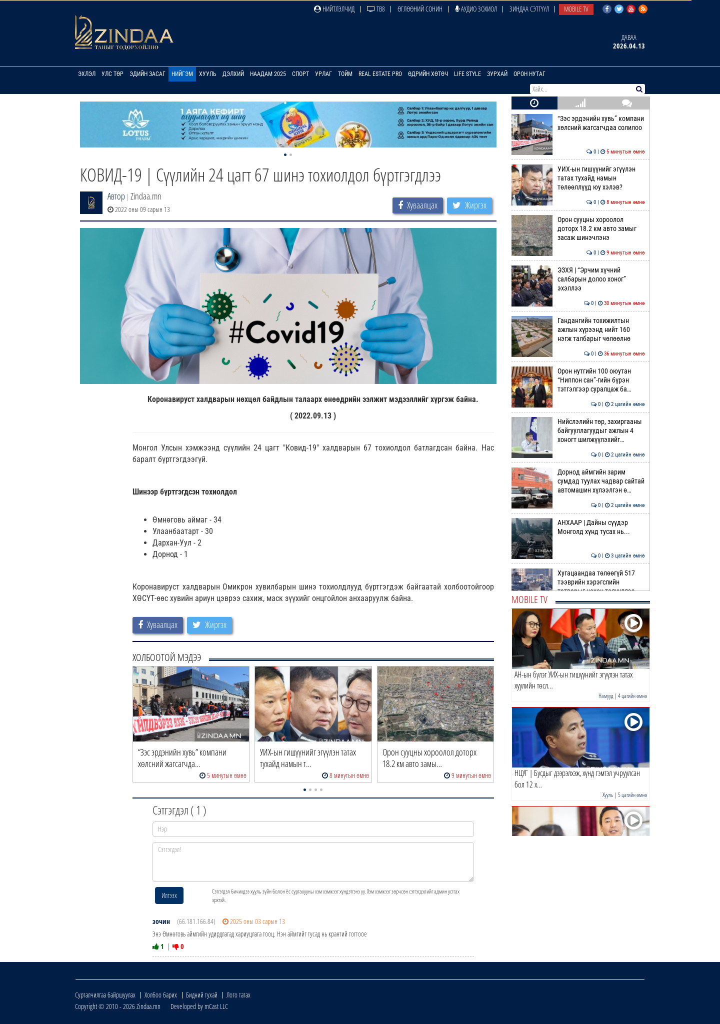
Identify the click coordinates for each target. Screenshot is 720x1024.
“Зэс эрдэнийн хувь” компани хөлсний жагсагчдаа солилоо (578, 123)
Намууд (606, 696)
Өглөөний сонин (420, 9)
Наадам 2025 (268, 74)
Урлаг (323, 74)
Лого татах (238, 995)
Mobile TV (576, 9)
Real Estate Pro (380, 74)
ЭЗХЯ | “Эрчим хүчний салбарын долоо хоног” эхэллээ (578, 279)
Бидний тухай (202, 995)
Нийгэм (182, 74)
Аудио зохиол (476, 9)
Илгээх (169, 895)
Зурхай (497, 74)
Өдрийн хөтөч (428, 74)
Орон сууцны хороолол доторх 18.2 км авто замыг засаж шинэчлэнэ (578, 228)
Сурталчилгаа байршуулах (105, 995)
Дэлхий (233, 74)
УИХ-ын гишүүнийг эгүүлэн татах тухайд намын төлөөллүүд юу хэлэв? (578, 178)
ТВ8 (376, 9)
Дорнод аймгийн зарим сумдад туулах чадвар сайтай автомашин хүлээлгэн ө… (578, 481)
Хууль (207, 74)
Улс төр (113, 74)
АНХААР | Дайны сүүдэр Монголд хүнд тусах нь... (578, 527)
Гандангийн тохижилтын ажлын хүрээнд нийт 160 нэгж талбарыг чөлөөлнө (578, 330)
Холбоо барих (160, 995)
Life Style (467, 74)
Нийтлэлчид (334, 9)
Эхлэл (87, 74)
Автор (116, 196)
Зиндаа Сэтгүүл (529, 9)
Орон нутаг (530, 74)
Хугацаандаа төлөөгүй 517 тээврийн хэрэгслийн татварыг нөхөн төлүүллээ (578, 582)
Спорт (300, 74)
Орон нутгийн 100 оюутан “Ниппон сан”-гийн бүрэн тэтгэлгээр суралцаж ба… (578, 380)
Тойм (345, 74)
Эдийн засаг (148, 74)
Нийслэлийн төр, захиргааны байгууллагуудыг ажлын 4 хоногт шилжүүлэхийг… (578, 430)
